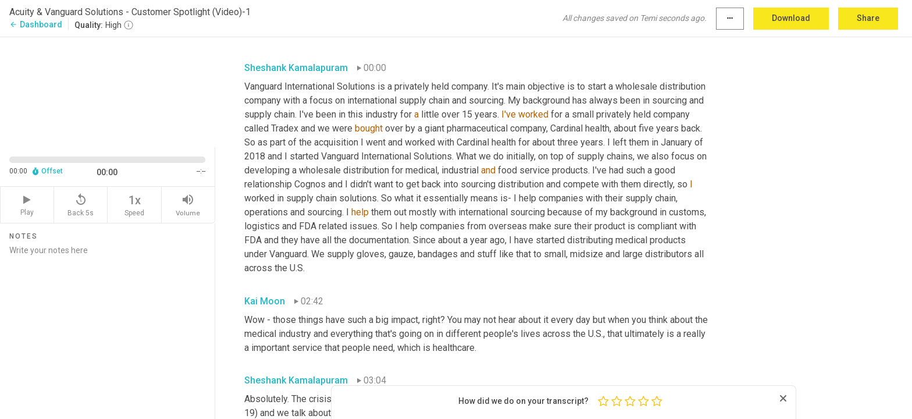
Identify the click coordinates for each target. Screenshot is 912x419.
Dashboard (35, 24)
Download (791, 18)
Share (868, 18)
